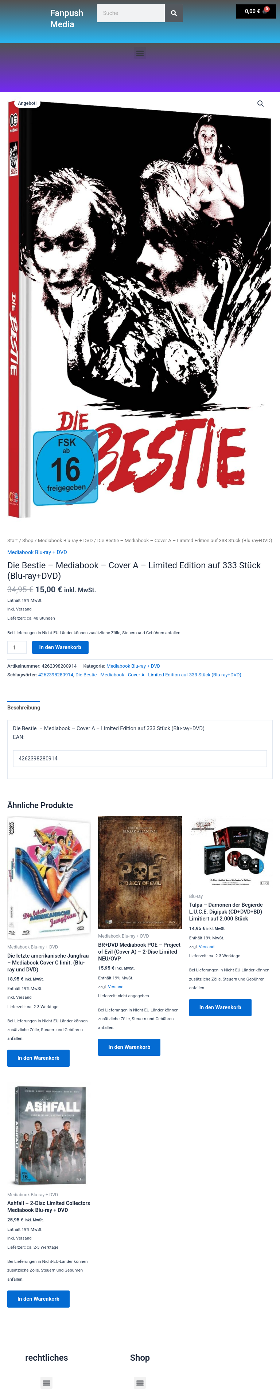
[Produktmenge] (17, 647)
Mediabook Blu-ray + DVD (65, 540)
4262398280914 (55, 674)
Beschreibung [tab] (23, 707)
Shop (28, 540)
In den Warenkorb (60, 647)
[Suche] (174, 13)
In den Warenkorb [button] (38, 1058)
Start (12, 540)
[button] (140, 53)
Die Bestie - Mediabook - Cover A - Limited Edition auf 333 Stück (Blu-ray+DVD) (158, 674)
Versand (116, 986)
